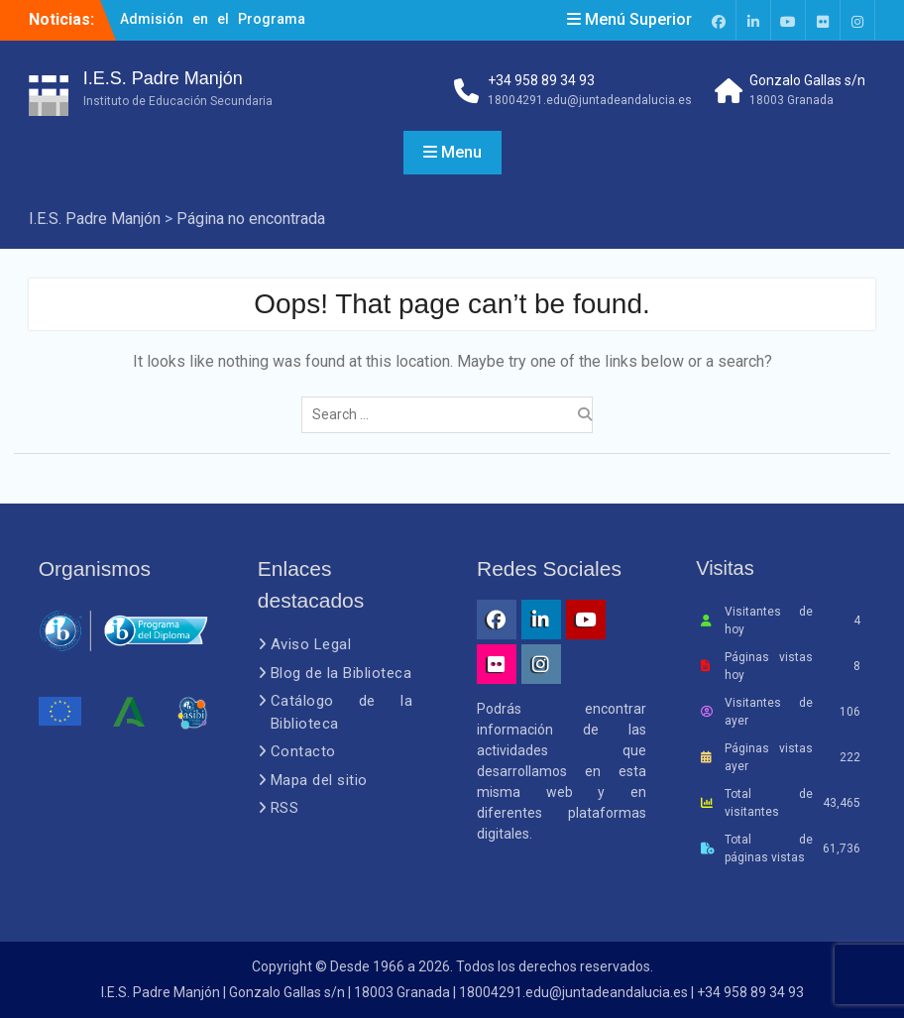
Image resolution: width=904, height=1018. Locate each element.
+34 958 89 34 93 (541, 80)
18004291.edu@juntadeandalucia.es (590, 100)
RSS (285, 808)
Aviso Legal (311, 644)
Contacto (303, 751)
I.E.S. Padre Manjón (163, 78)
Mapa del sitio (319, 780)
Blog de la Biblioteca (341, 673)
